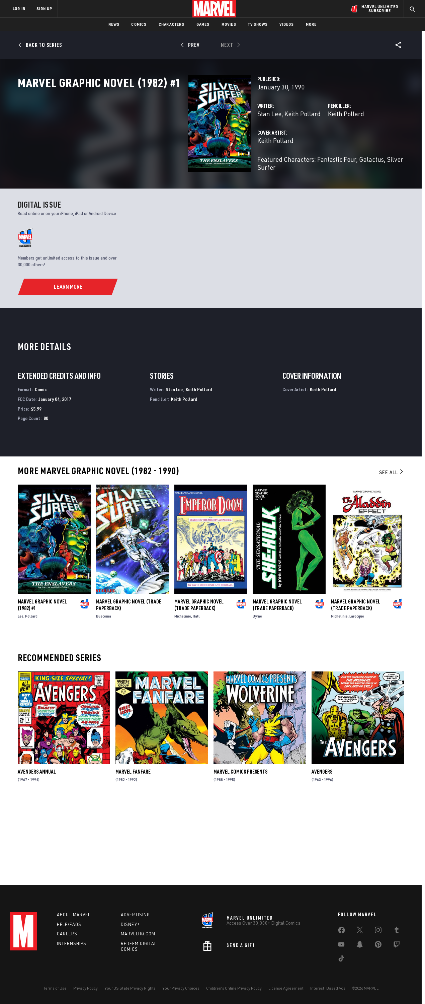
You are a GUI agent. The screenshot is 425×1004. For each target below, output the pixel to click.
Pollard (31, 694)
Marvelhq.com (138, 933)
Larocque (356, 694)
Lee (20, 694)
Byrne (257, 694)
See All (391, 550)
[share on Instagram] (378, 931)
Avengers (322, 850)
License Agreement (286, 988)
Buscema (103, 694)
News (113, 24)
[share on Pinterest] (378, 945)
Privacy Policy (85, 988)
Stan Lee (150, 143)
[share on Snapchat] (359, 945)
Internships (71, 943)
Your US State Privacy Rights (130, 988)
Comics (138, 24)
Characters (171, 24)
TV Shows (258, 24)
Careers (67, 933)
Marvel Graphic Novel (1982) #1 (42, 683)
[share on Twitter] (359, 931)
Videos (286, 24)
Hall (196, 694)
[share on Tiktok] (341, 959)
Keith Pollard (183, 143)
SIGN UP (44, 8)
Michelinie (182, 694)
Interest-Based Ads (327, 988)
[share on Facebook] (341, 931)
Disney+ (130, 924)
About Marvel (73, 914)
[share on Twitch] (396, 945)
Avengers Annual (37, 850)
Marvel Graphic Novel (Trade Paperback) (128, 683)
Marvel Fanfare (133, 850)
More (311, 24)
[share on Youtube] (341, 945)
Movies (229, 24)
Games (202, 24)
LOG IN (19, 8)
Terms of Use (55, 988)
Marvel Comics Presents (240, 850)
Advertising (135, 914)
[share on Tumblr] (396, 931)
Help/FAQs (69, 924)
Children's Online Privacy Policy (234, 988)
